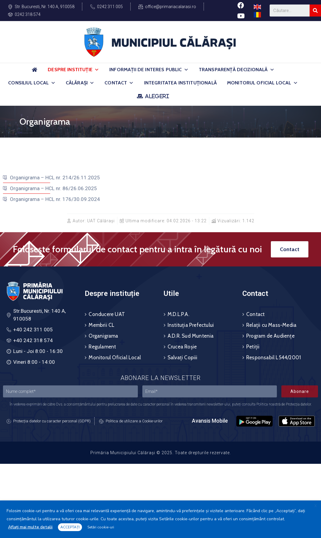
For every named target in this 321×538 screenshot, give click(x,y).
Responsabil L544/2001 (273, 357)
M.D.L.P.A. (178, 314)
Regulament (102, 347)
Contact (119, 83)
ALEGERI (157, 96)
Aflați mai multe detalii (30, 527)
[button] (96, 70)
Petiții (252, 347)
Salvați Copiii (183, 357)
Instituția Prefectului (191, 325)
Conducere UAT (107, 314)
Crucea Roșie (182, 347)
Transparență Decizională (236, 70)
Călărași (80, 83)
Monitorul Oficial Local (262, 83)
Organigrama (103, 336)
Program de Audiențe (270, 336)
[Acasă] (34, 72)
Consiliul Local (32, 83)
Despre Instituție (73, 70)
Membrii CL (101, 325)
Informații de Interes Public (149, 70)
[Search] (315, 11)
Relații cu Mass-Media (271, 325)
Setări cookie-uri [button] (100, 527)
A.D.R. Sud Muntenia (191, 336)
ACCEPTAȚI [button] (70, 527)
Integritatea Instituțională (180, 83)
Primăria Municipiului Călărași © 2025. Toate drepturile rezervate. (160, 452)
